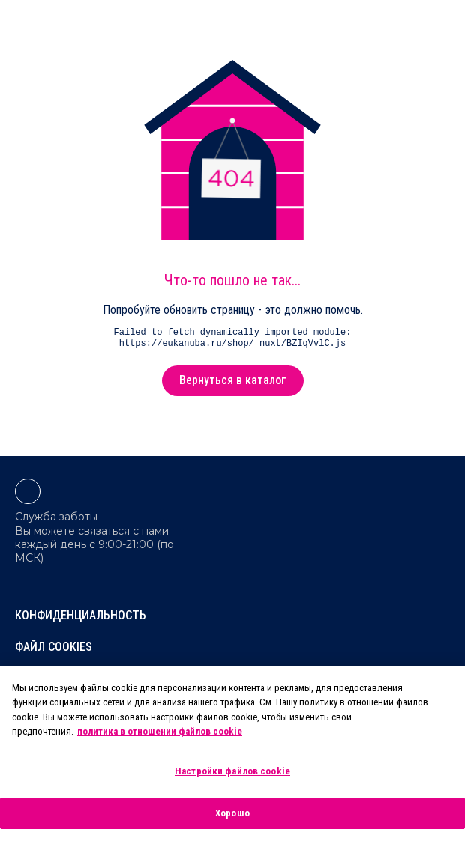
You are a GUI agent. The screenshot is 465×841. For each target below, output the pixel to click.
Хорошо (232, 813)
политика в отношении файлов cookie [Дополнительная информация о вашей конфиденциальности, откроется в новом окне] (159, 731)
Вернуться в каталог (232, 380)
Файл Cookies (53, 647)
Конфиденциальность (80, 615)
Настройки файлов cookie (232, 771)
